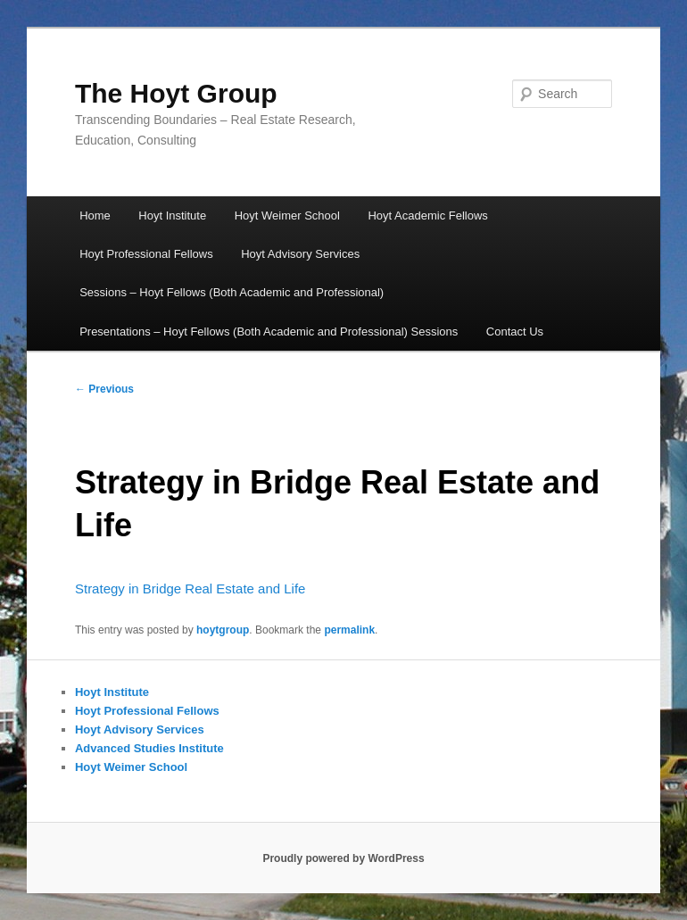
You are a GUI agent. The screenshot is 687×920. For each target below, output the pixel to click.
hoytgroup (222, 630)
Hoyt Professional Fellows (146, 254)
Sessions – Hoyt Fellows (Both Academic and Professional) (231, 292)
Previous (104, 389)
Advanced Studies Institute (149, 748)
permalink (349, 630)
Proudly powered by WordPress (343, 858)
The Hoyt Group (176, 93)
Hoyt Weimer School (287, 215)
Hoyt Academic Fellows (427, 215)
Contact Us (514, 331)
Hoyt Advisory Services (300, 254)
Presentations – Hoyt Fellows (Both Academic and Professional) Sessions (268, 331)
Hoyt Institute (172, 215)
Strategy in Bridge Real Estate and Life (190, 588)
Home (95, 215)
